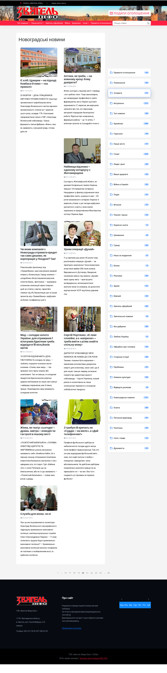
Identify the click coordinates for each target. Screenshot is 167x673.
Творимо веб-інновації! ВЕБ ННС (93, 667)
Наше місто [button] (36, 23)
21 (87, 581)
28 (109, 581)
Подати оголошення (129, 13)
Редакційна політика (71, 636)
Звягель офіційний (54, 23)
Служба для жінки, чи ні (37, 522)
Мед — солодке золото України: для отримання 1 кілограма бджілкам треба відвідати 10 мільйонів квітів (38, 348)
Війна (67, 23)
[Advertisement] (39, 166)
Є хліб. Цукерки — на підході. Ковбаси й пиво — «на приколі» (38, 84)
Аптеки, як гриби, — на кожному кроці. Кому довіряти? (79, 79)
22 (92, 581)
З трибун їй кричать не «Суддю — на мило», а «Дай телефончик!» (80, 438)
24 (100, 581)
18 (74, 581)
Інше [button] (85, 23)
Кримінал (76, 23)
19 (79, 581)
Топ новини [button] (22, 23)
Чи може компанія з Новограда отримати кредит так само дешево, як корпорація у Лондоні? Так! (38, 257)
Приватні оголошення (101, 23)
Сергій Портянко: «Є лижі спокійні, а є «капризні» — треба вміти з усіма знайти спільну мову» (81, 346)
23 (96, 581)
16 (65, 581)
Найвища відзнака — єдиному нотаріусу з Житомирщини (78, 171)
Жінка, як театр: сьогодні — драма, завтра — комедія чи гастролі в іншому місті (38, 438)
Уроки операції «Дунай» (80, 251)
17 (70, 581)
